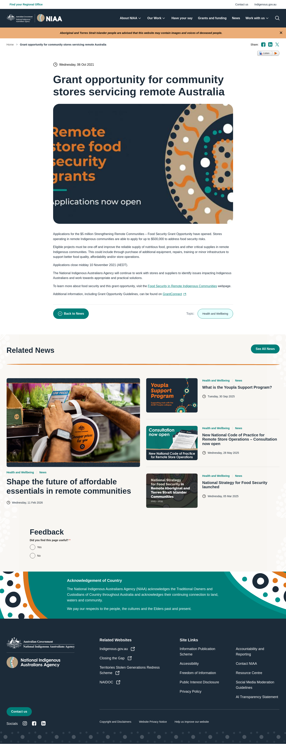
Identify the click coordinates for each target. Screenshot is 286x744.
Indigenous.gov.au (265, 4)
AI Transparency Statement (257, 697)
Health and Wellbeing (215, 313)
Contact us (241, 4)
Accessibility (189, 664)
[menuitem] (131, 18)
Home (10, 44)
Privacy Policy (190, 691)
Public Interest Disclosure (199, 682)
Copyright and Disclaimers (115, 721)
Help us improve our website (192, 721)
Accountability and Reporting (250, 651)
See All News (265, 348)
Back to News (71, 313)
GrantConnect (174, 294)
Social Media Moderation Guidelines (255, 685)
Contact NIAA (246, 664)
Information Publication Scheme (197, 651)
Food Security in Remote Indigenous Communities (182, 286)
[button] (268, 53)
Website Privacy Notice (153, 721)
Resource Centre (249, 673)
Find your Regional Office (26, 4)
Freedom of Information (198, 673)
